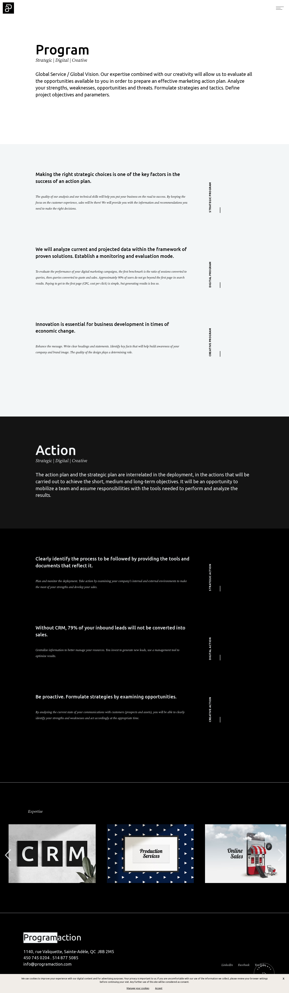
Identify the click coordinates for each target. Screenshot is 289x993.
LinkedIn (227, 965)
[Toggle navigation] (280, 8)
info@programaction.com (47, 964)
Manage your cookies (138, 988)
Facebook (244, 965)
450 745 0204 (36, 957)
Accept (158, 988)
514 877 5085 (65, 957)
